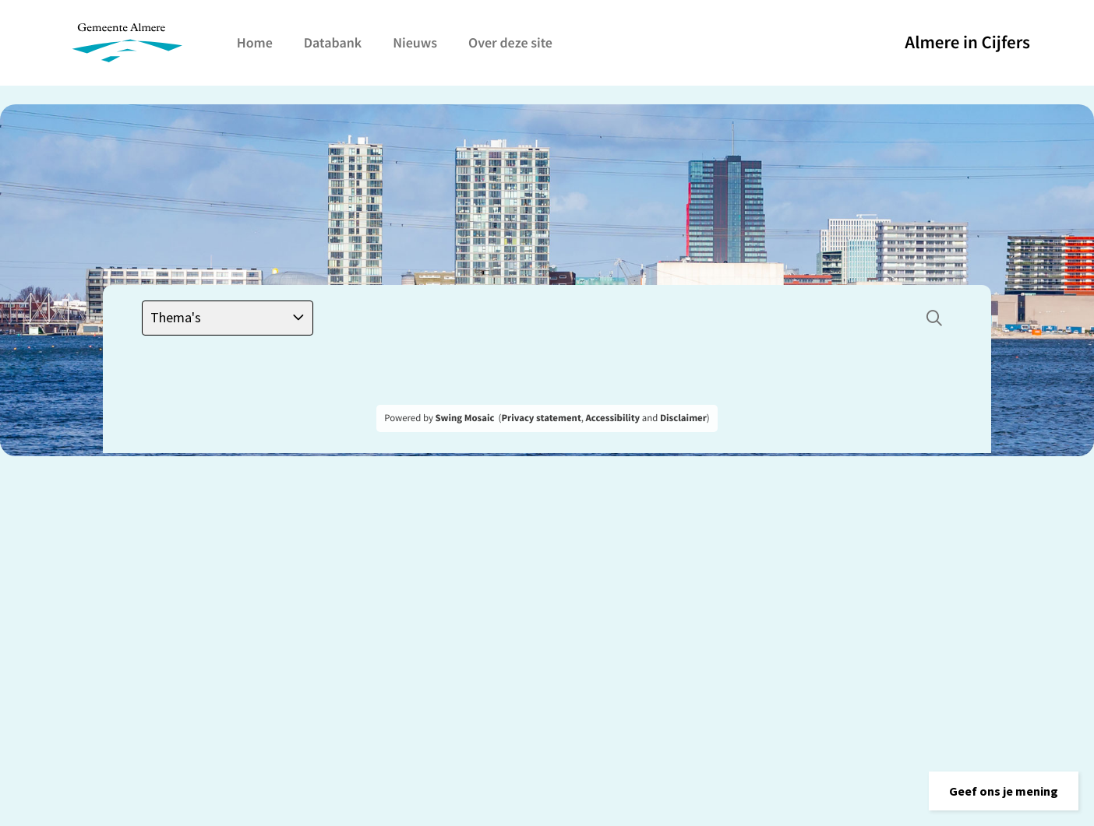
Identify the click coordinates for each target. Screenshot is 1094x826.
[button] (1003, 791)
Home (255, 42)
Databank (333, 42)
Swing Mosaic (464, 418)
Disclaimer (683, 418)
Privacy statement (541, 418)
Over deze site (510, 42)
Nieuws (415, 42)
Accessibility (613, 418)
